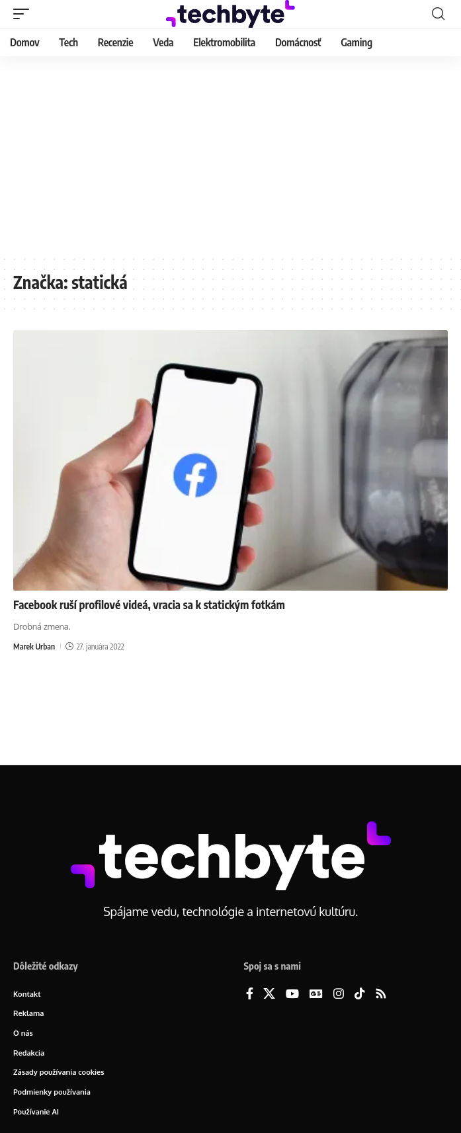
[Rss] (381, 994)
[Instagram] (338, 994)
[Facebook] (249, 994)
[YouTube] (292, 994)
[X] (269, 994)
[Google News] (316, 994)
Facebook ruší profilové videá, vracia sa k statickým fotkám (149, 604)
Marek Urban (34, 646)
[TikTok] (360, 994)
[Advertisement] (230, 155)
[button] (24, 14)
